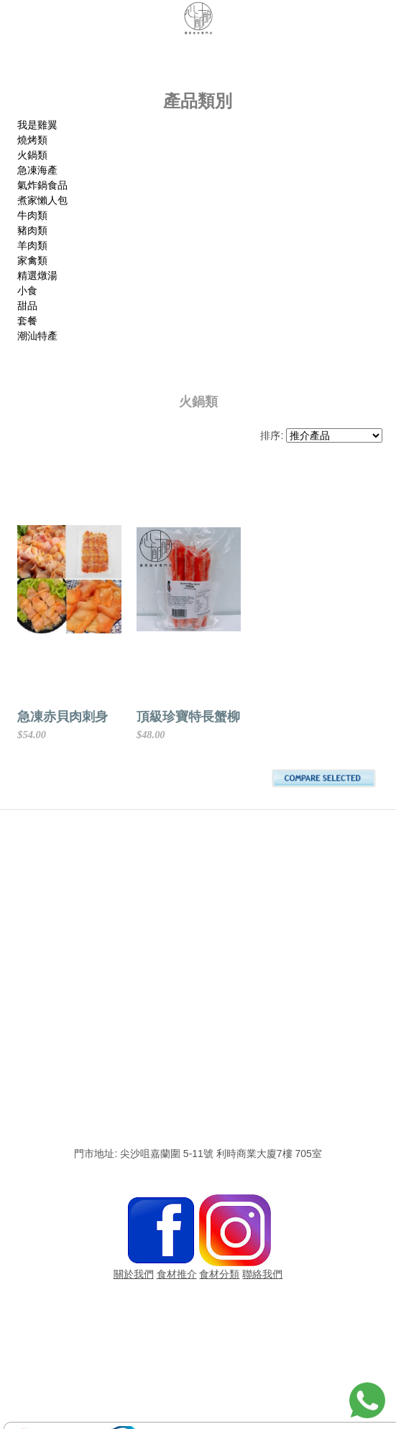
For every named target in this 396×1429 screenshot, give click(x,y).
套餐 (27, 320)
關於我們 (134, 1274)
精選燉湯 (37, 275)
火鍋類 (32, 155)
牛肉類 (32, 215)
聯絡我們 (262, 1274)
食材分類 (219, 1274)
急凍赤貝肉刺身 (62, 716)
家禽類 (32, 260)
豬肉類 (32, 230)
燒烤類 (32, 140)
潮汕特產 (37, 335)
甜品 (27, 305)
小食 (27, 290)
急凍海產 (37, 170)
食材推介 (177, 1274)
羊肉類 (32, 245)
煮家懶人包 (42, 200)
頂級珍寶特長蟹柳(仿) (268, 716)
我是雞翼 (37, 125)
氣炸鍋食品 (42, 185)
